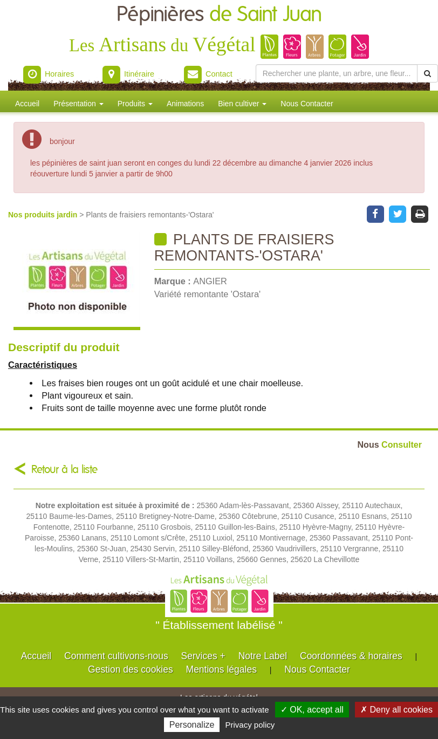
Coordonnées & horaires (351, 656)
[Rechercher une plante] (337, 73)
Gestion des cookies (130, 669)
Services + (203, 656)
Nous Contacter (306, 103)
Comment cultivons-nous (116, 656)
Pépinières (219, 14)
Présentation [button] (78, 103)
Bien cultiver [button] (242, 103)
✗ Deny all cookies (396, 709)
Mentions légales (221, 669)
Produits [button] (135, 103)
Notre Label (262, 656)
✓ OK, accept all (312, 709)
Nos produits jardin (43, 214)
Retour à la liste (64, 469)
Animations (185, 103)
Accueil (27, 103)
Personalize (192, 724)
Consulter (390, 444)
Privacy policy (250, 724)
